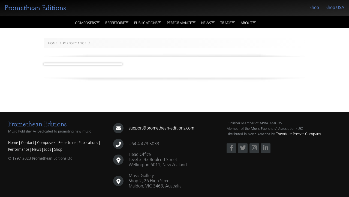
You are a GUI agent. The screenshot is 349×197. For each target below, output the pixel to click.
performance (74, 43)
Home (53, 43)
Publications (147, 22)
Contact (27, 142)
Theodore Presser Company (298, 133)
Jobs (47, 149)
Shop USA (335, 7)
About (248, 22)
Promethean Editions (35, 8)
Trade (227, 22)
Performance (181, 22)
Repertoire (117, 22)
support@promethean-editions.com (161, 128)
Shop (314, 7)
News (208, 22)
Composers (87, 22)
